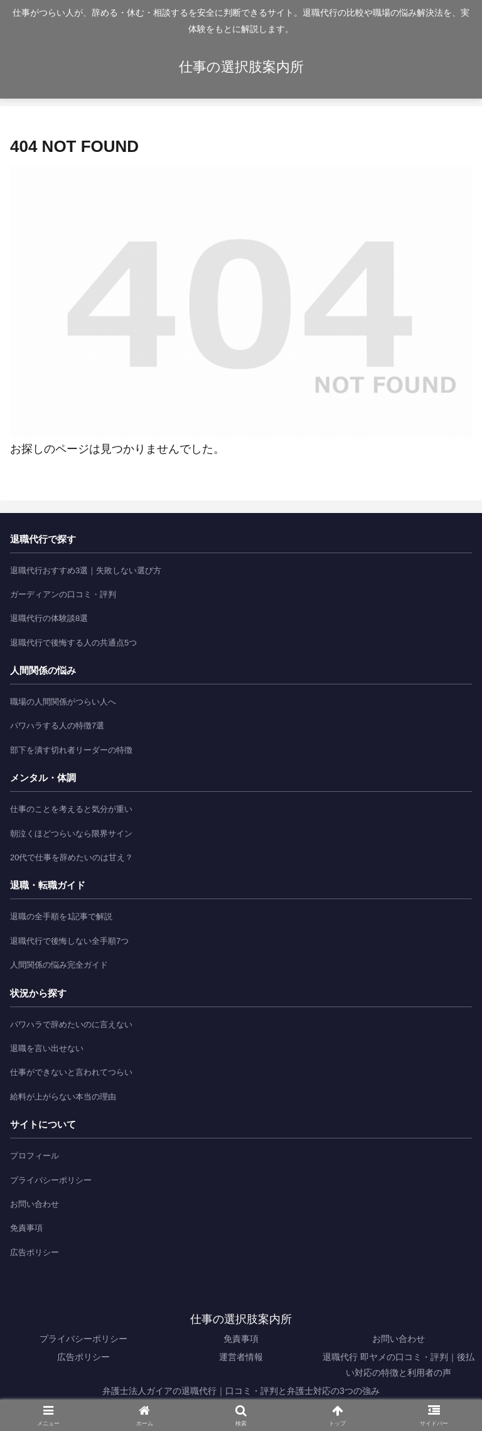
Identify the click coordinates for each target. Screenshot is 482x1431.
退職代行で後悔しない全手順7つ (69, 941)
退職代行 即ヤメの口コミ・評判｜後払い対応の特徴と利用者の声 (398, 1365)
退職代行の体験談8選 (49, 618)
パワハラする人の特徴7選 (57, 725)
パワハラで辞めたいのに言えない (71, 1024)
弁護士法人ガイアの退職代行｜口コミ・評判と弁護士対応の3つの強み (241, 1391)
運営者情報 (241, 1357)
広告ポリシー (34, 1252)
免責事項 (26, 1228)
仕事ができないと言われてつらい (71, 1072)
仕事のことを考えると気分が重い (71, 809)
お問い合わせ (34, 1204)
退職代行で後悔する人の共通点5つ (73, 642)
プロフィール (34, 1155)
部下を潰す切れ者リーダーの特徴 (71, 750)
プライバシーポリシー (51, 1180)
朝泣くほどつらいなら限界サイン (71, 833)
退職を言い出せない (46, 1048)
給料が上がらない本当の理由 (63, 1096)
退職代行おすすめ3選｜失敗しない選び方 (85, 570)
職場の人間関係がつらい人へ (63, 701)
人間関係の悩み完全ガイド (59, 964)
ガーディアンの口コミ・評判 (63, 594)
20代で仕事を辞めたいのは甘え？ (71, 857)
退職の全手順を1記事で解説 (61, 916)
